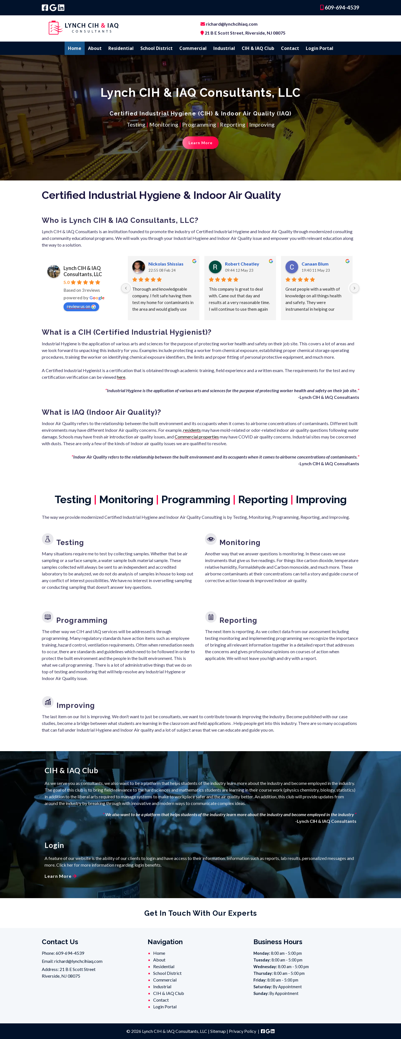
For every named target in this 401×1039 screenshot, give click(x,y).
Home (74, 48)
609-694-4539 (341, 7)
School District (156, 48)
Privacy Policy (242, 1031)
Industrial (224, 48)
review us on (81, 306)
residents (192, 430)
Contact (290, 48)
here (121, 377)
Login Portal (319, 48)
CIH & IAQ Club (258, 48)
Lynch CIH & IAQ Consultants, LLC (82, 271)
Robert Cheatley (242, 263)
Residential (121, 48)
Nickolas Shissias (166, 263)
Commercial (193, 48)
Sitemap (218, 1031)
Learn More (200, 142)
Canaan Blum (315, 263)
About (95, 48)
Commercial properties (197, 436)
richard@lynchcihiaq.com (232, 23)
